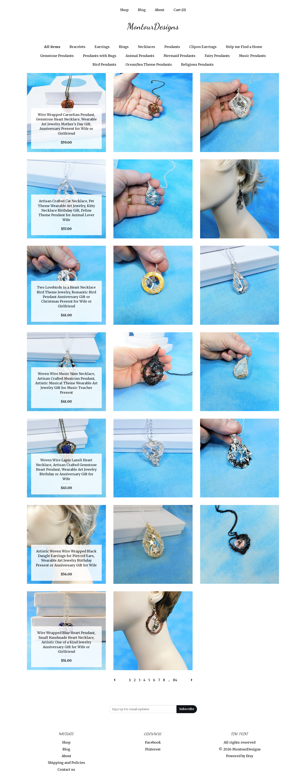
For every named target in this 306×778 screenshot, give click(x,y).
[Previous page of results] (115, 680)
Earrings (102, 47)
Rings (124, 47)
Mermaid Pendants (180, 56)
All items (52, 47)
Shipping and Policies (66, 762)
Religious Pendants (197, 64)
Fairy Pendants (217, 56)
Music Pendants (252, 56)
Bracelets (77, 47)
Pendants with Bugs (99, 56)
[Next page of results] (191, 680)
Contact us (66, 769)
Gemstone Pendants (57, 56)
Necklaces (146, 47)
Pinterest (153, 749)
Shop (124, 10)
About (159, 10)
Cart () (180, 10)
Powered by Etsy (239, 756)
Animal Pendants (140, 56)
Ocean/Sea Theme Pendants (149, 64)
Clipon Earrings (203, 47)
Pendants (172, 47)
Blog (142, 10)
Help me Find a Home (244, 47)
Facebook (153, 742)
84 (175, 680)
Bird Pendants (104, 64)
